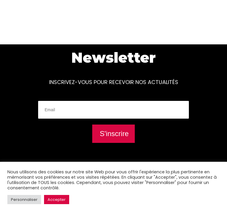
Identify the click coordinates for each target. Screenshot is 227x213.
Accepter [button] (57, 199)
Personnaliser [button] (24, 199)
